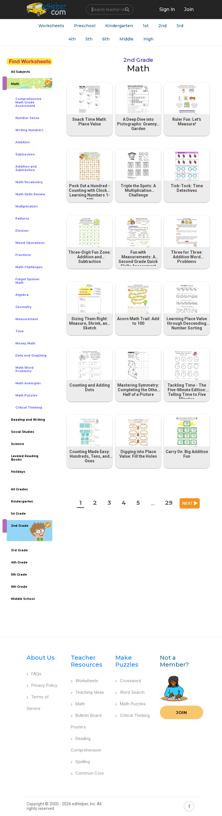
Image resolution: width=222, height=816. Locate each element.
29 (169, 502)
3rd (179, 25)
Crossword (128, 680)
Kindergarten (119, 25)
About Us (41, 657)
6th (106, 39)
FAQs (34, 673)
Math (78, 703)
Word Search (130, 692)
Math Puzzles (130, 703)
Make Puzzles (126, 661)
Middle (126, 39)
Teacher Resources (86, 661)
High (148, 39)
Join (181, 712)
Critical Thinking (132, 715)
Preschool (84, 25)
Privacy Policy (42, 685)
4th (72, 39)
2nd (162, 25)
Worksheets (51, 25)
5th (89, 39)
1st (146, 25)
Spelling (80, 761)
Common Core (87, 773)
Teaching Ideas (87, 692)
